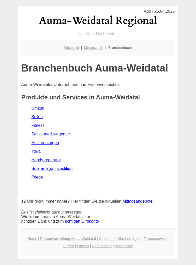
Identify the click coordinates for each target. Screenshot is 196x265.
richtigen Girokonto (82, 221)
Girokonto (107, 239)
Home (32, 239)
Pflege (37, 177)
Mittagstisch (93, 48)
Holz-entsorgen (45, 142)
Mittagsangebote (138, 201)
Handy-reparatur (46, 160)
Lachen (83, 246)
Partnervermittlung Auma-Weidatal (68, 239)
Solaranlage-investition (52, 168)
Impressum (124, 246)
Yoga (36, 151)
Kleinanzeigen (129, 239)
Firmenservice (155, 239)
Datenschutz (102, 246)
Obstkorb (71, 48)
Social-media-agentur (51, 134)
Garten (68, 246)
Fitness (38, 125)
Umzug (38, 108)
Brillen (37, 117)
